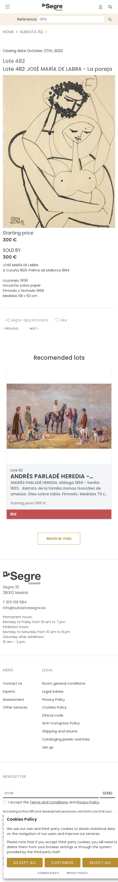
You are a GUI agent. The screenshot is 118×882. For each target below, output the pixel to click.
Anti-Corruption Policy (61, 723)
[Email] (51, 793)
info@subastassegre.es (24, 608)
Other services (15, 707)
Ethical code (52, 715)
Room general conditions (63, 683)
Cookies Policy (54, 707)
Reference (27, 19)
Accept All (24, 862)
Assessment (13, 699)
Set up (47, 747)
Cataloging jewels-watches (66, 739)
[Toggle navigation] (7, 6)
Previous (10, 329)
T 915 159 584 (15, 602)
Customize (62, 862)
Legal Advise (52, 691)
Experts (9, 691)
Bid (13, 514)
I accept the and (53, 802)
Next (34, 329)
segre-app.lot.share (27, 320)
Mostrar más (59, 538)
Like (61, 320)
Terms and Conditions (49, 802)
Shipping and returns (60, 731)
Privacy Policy (53, 699)
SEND (107, 793)
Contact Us (12, 683)
